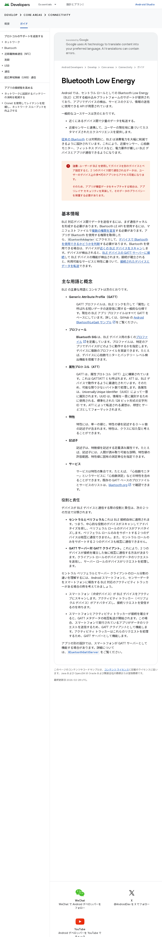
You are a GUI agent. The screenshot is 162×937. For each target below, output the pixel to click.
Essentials (45, 4)
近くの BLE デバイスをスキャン (121, 248)
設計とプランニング (78, 4)
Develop (11, 15)
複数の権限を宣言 (103, 231)
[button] (24, 42)
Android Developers (72, 67)
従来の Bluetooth (73, 139)
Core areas (33, 15)
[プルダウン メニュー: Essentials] (57, 4)
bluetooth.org (118, 485)
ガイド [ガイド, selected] (24, 23)
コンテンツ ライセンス (116, 669)
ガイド (140, 67)
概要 (7, 23)
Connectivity (59, 15)
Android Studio (145, 4)
